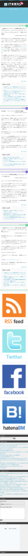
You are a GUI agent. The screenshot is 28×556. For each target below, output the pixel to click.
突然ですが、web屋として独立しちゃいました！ (14, 158)
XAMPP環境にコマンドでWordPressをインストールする (13, 458)
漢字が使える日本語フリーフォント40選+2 (10, 486)
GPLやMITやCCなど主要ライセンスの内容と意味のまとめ (14, 476)
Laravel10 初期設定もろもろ (7, 456)
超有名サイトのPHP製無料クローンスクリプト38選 (12, 479)
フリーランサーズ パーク (13, 259)
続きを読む (24, 81)
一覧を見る (3, 467)
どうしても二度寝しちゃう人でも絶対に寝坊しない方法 (13, 484)
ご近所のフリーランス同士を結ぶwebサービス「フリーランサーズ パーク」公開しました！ (14, 229)
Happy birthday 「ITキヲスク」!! (11, 213)
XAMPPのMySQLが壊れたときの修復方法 (10, 455)
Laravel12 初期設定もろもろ (7, 450)
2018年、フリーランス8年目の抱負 (12, 111)
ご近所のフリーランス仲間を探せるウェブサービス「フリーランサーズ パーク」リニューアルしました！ (15, 88)
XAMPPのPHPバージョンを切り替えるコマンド (11, 466)
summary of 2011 (8, 160)
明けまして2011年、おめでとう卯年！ (12, 157)
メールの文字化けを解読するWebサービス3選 (11, 478)
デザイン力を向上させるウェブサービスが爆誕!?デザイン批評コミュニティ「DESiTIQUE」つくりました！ (15, 101)
